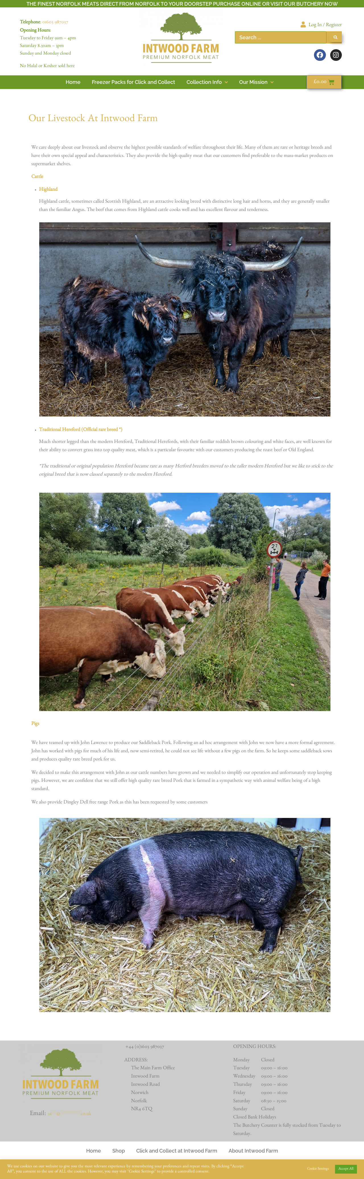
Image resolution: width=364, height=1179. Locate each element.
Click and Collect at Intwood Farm (176, 1151)
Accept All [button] (345, 1169)
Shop (118, 1151)
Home (93, 1151)
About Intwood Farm (253, 1151)
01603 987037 (55, 22)
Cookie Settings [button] (318, 1169)
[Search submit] (335, 37)
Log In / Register (325, 25)
